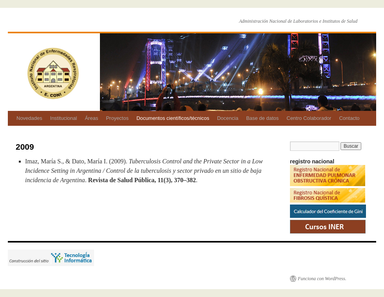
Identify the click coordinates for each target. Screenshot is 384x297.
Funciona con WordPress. (322, 278)
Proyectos (117, 118)
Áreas (91, 118)
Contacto (349, 118)
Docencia (227, 118)
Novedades (29, 118)
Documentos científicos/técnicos (172, 118)
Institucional (63, 118)
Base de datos (262, 118)
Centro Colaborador (308, 118)
